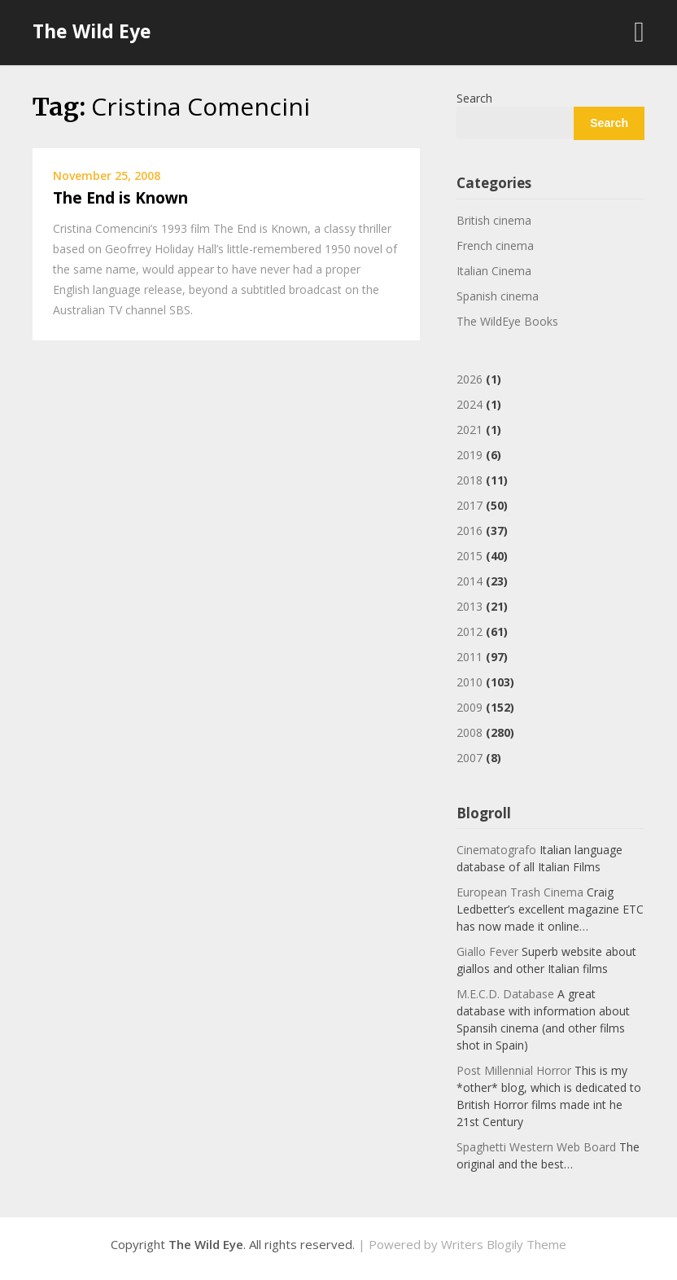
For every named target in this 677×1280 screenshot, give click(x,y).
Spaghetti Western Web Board (536, 1147)
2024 (469, 404)
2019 (469, 454)
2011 (469, 656)
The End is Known (120, 197)
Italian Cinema (493, 270)
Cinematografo (496, 849)
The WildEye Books (507, 321)
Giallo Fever (487, 951)
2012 (469, 631)
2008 (469, 732)
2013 (469, 606)
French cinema (495, 245)
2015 (469, 555)
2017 (469, 505)
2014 (469, 581)
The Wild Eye (92, 31)
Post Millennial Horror (513, 1070)
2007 (469, 757)
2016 (469, 530)
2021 (469, 429)
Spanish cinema (497, 296)
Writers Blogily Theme (503, 1244)
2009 (469, 707)
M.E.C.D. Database (505, 994)
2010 (469, 682)
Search (474, 98)
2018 (469, 480)
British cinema (493, 220)
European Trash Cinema (519, 892)
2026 (469, 379)
